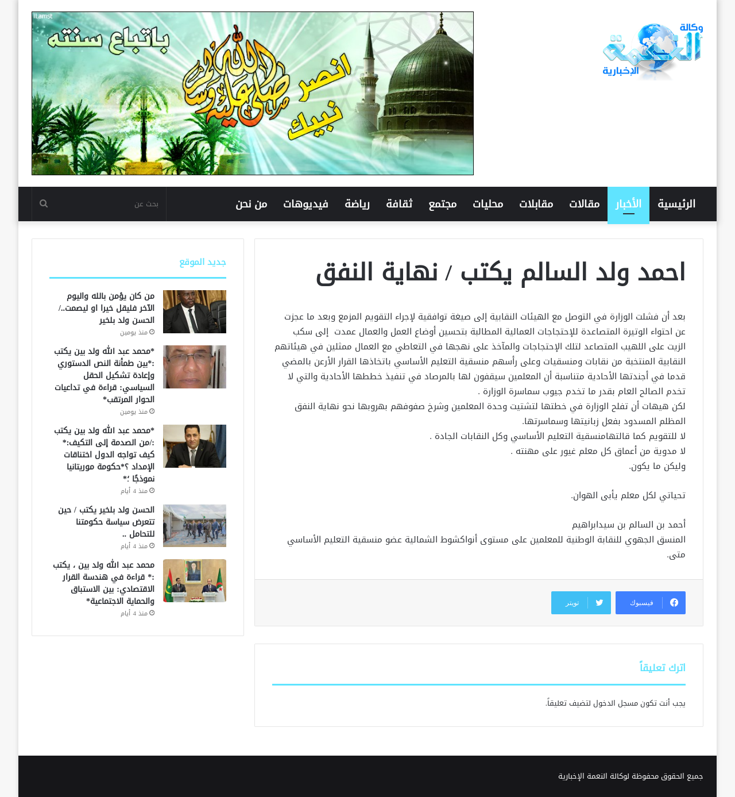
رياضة (357, 204)
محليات (488, 204)
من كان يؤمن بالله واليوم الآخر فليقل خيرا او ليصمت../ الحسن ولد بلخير (106, 308)
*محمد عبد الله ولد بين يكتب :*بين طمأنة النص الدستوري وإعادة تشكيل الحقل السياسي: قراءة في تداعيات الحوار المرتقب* (104, 375)
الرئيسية (676, 204)
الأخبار (628, 204)
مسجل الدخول (615, 703)
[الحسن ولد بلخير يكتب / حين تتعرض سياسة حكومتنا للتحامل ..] (194, 525)
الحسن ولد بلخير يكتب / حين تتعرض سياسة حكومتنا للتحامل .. (106, 522)
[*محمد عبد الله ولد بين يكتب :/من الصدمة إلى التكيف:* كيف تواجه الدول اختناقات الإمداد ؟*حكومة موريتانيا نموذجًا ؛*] (194, 446)
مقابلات (536, 204)
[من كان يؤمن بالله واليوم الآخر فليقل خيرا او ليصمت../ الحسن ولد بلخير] (194, 311)
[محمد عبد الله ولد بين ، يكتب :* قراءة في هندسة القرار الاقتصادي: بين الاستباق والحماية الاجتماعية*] (194, 580)
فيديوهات (305, 204)
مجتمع (442, 204)
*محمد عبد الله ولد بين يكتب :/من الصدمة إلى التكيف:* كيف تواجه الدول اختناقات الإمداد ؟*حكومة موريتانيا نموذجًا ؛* (104, 455)
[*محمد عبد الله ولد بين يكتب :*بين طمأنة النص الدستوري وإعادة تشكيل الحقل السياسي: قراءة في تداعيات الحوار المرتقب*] (194, 366)
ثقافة (399, 204)
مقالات (584, 204)
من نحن (251, 204)
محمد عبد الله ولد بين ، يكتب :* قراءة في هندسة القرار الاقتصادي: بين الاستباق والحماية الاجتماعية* (103, 583)
